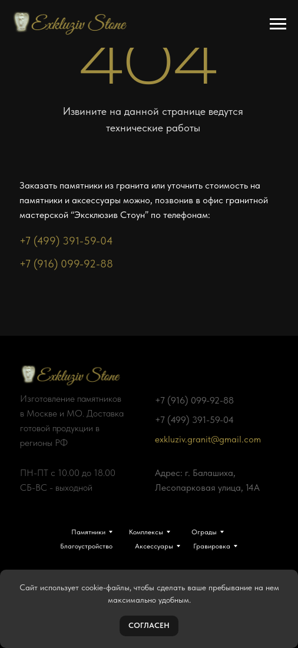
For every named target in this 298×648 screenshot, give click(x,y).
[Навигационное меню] (278, 24)
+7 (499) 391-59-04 (66, 240)
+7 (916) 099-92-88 (66, 263)
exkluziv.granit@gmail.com (208, 439)
